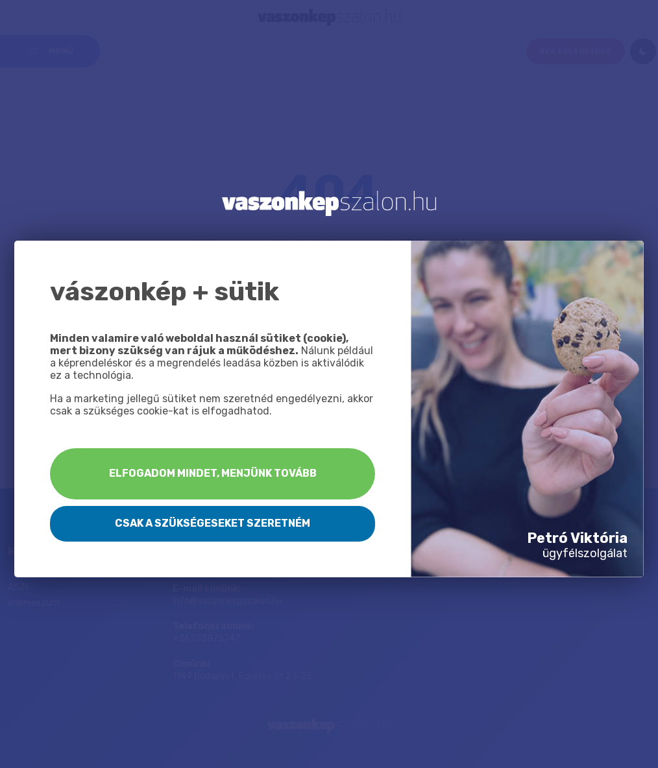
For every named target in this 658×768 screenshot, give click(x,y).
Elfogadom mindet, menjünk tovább (213, 473)
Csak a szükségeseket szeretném (212, 523)
